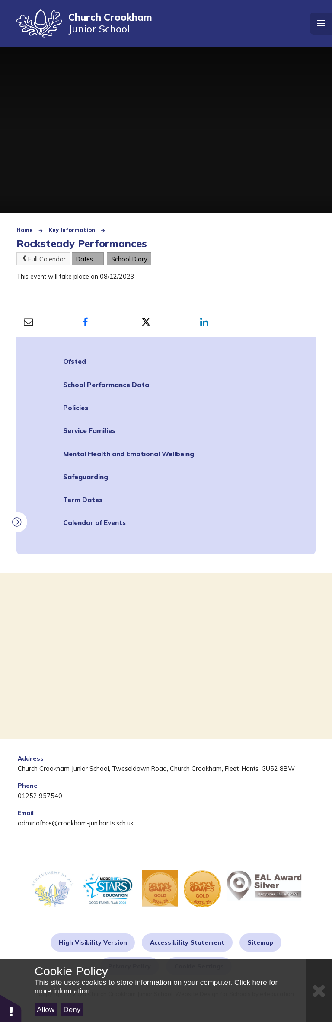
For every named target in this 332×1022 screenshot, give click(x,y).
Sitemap (260, 942)
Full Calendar (43, 259)
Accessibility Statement (187, 942)
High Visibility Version (93, 942)
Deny (72, 1010)
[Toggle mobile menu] (321, 24)
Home (24, 229)
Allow (45, 1010)
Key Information (71, 229)
